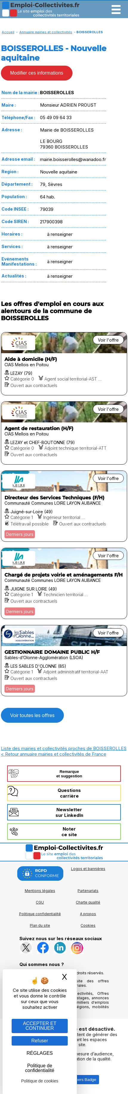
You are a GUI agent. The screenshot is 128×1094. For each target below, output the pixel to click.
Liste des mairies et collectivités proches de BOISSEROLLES (64, 748)
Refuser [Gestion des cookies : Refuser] (39, 1040)
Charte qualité (88, 902)
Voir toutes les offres (32, 715)
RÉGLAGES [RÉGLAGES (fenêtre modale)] (40, 1053)
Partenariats (88, 890)
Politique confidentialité (40, 914)
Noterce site (69, 831)
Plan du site (40, 925)
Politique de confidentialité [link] (39, 1068)
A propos (88, 914)
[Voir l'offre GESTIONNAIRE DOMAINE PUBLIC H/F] (64, 660)
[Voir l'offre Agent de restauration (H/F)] (64, 433)
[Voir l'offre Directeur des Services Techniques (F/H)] (64, 506)
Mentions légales (40, 890)
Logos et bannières (88, 868)
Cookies (88, 925)
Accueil (8, 32)
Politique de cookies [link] (39, 1081)
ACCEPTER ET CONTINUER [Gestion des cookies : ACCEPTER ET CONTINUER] (39, 1026)
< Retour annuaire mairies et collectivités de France (53, 754)
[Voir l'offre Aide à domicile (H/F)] (64, 363)
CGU (40, 902)
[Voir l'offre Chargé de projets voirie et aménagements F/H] (64, 583)
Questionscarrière (69, 793)
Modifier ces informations (36, 72)
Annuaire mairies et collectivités (45, 32)
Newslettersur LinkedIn (69, 812)
